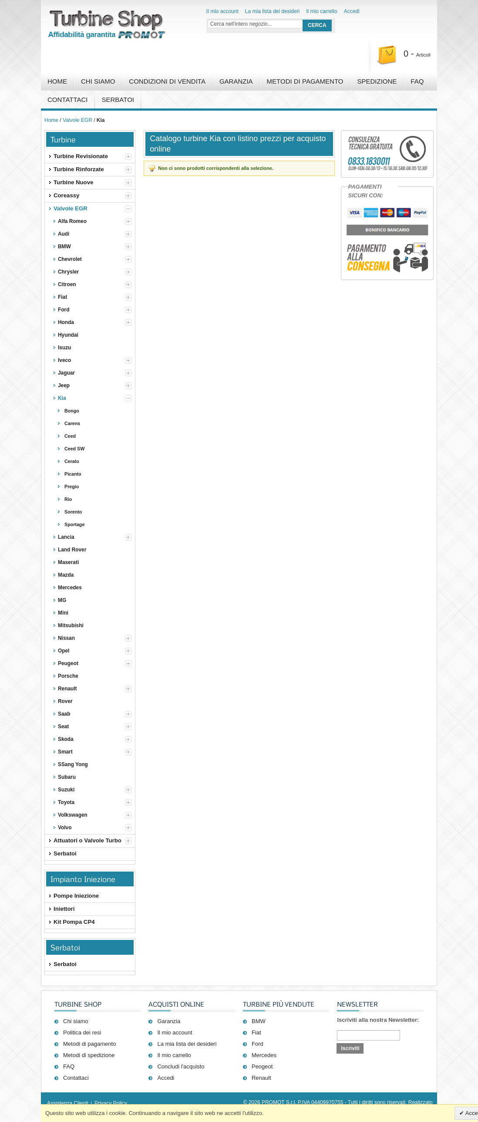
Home (57, 81)
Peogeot (262, 1066)
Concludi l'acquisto (180, 1066)
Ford (257, 1044)
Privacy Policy (110, 1103)
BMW (259, 1021)
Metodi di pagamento (305, 81)
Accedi (352, 11)
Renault (261, 1078)
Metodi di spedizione (89, 1055)
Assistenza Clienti (67, 1103)
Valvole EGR (77, 120)
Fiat (256, 1032)
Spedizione (377, 81)
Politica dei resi (82, 1032)
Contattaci (67, 99)
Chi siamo (75, 1021)
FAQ (417, 81)
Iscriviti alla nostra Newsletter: (378, 1020)
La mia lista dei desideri (272, 11)
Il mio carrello (321, 11)
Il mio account (222, 11)
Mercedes (264, 1055)
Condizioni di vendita (167, 81)
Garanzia (236, 81)
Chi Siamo (98, 81)
